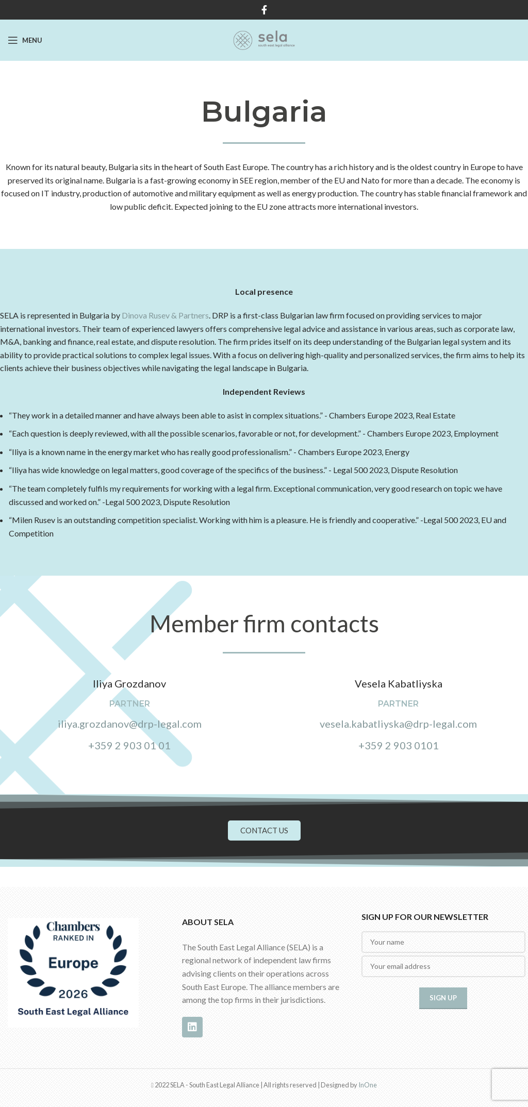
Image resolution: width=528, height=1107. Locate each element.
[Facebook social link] (264, 10)
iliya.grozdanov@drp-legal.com (130, 723)
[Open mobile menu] (25, 40)
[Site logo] (264, 39)
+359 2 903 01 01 (129, 745)
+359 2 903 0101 (398, 745)
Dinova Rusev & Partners (165, 315)
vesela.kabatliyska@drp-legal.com (398, 723)
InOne (367, 1085)
